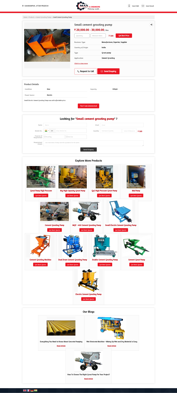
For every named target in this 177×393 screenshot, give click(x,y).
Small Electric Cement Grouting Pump (120, 225)
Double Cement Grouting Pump (105, 260)
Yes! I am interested (88, 106)
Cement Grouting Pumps (43, 17)
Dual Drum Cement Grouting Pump (72, 260)
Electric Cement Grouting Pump (88, 294)
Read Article (61, 346)
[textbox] (98, 35)
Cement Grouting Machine (40, 260)
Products (31, 17)
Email (97, 125)
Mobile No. (38, 131)
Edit (110, 36)
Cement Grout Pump (136, 260)
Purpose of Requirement (38, 136)
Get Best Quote (40, 195)
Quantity (96, 131)
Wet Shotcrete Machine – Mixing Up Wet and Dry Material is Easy (111, 342)
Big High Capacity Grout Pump (72, 191)
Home (25, 17)
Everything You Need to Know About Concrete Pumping (61, 342)
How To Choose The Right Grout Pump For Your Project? (88, 374)
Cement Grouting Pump (54, 225)
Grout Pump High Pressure (41, 191)
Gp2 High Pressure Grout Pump (104, 191)
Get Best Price (124, 36)
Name (40, 125)
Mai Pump (136, 191)
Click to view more (81, 63)
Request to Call (85, 71)
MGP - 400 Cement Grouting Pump (86, 225)
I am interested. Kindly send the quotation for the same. (93, 143)
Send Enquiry (108, 71)
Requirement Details (38, 143)
